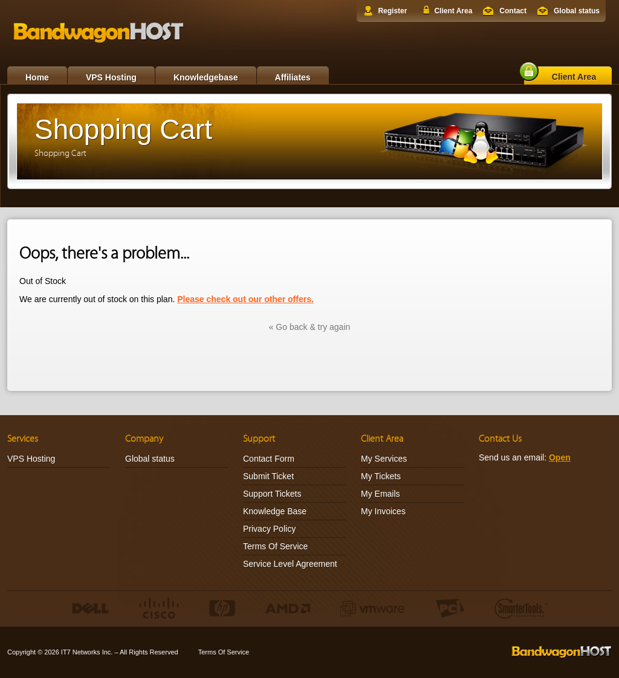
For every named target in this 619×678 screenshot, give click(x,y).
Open (560, 457)
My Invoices (383, 511)
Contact (513, 11)
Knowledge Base (274, 511)
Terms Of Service (275, 546)
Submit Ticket (268, 476)
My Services (384, 458)
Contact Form (268, 458)
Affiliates (293, 77)
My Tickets (381, 476)
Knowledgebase (205, 77)
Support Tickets (272, 494)
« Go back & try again (310, 327)
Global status (577, 11)
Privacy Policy (269, 529)
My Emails (380, 494)
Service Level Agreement (290, 564)
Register (392, 11)
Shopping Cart (60, 153)
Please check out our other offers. (245, 299)
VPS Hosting (111, 77)
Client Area (453, 11)
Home (37, 77)
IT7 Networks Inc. (87, 652)
